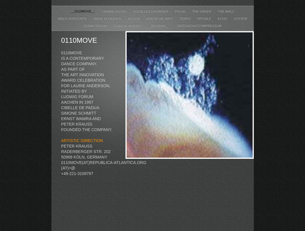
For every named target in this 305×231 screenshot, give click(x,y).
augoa (134, 18)
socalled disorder (151, 11)
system (240, 18)
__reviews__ (159, 25)
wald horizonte (73, 18)
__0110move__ (83, 11)
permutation (96, 25)
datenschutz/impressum (199, 25)
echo (223, 18)
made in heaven (108, 18)
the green (202, 11)
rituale (204, 18)
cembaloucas (114, 11)
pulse (180, 11)
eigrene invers (127, 25)
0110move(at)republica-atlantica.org (103, 162)
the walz (226, 11)
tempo (185, 18)
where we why (159, 18)
